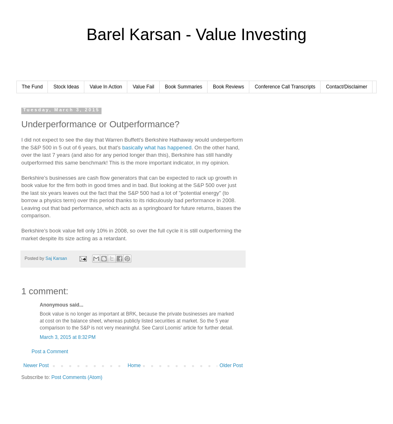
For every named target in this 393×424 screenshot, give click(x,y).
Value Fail (143, 87)
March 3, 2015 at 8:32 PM (67, 337)
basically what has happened (156, 147)
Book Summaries (183, 87)
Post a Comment (50, 351)
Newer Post (36, 365)
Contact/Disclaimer (346, 87)
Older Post (231, 365)
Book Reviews (228, 87)
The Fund (32, 87)
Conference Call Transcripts (285, 87)
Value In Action (106, 87)
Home (134, 365)
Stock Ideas (66, 87)
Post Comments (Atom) (76, 377)
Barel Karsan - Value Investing (196, 34)
